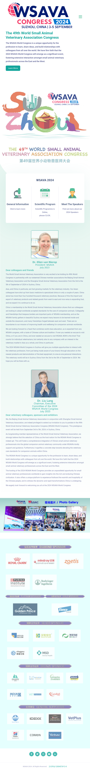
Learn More (13, 68)
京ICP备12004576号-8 (58, 768)
